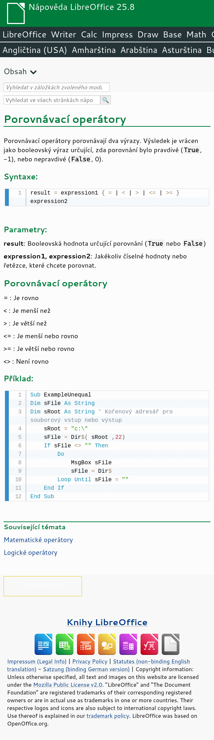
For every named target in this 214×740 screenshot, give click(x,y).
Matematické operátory (38, 538)
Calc (89, 34)
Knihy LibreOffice (107, 620)
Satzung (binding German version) (86, 668)
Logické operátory (31, 550)
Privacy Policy (89, 660)
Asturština (182, 50)
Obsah (15, 71)
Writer (63, 34)
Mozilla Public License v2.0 (67, 683)
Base (172, 34)
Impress (117, 34)
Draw (147, 34)
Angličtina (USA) (34, 50)
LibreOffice (24, 34)
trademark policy (108, 714)
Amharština (93, 50)
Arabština (138, 50)
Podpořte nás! (42, 583)
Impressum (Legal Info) (37, 660)
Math (196, 34)
